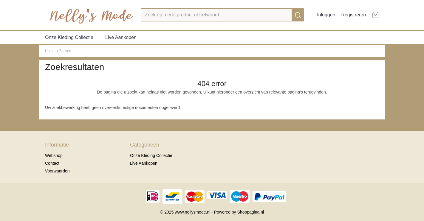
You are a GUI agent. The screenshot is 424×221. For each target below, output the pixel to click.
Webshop (54, 155)
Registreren (353, 14)
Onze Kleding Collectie (69, 37)
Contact (52, 163)
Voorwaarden (57, 171)
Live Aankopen (121, 37)
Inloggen (326, 14)
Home (50, 51)
